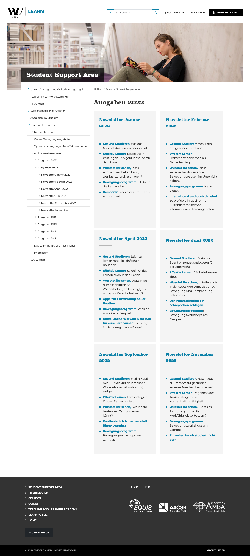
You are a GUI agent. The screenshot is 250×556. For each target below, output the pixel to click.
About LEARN (215, 550)
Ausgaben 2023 (47, 160)
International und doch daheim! (193, 196)
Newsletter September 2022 (58, 203)
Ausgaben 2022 (48, 167)
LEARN (97, 89)
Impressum (41, 252)
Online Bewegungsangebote (52, 139)
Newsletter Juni (43, 132)
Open (109, 89)
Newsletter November (54, 210)
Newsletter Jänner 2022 (55, 174)
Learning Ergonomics (43, 125)
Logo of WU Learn (25, 13)
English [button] (196, 12)
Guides (33, 503)
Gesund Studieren (116, 144)
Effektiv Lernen (114, 154)
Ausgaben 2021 (47, 217)
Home (32, 520)
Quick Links (172, 12)
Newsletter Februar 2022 (56, 181)
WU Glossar (37, 259)
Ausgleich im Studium (44, 118)
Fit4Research (38, 492)
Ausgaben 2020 (47, 224)
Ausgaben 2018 (47, 238)
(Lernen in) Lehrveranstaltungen (50, 96)
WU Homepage (39, 532)
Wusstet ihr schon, (117, 168)
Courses (34, 498)
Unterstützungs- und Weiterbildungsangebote (59, 89)
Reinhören (110, 192)
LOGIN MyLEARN (224, 12)
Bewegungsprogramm (119, 182)
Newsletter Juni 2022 (54, 196)
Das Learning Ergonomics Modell (55, 245)
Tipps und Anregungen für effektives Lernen (61, 146)
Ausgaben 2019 (47, 231)
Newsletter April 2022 (54, 188)
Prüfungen (37, 103)
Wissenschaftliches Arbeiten (47, 110)
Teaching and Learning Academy (52, 509)
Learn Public (38, 514)
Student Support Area (128, 89)
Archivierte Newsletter (48, 153)
